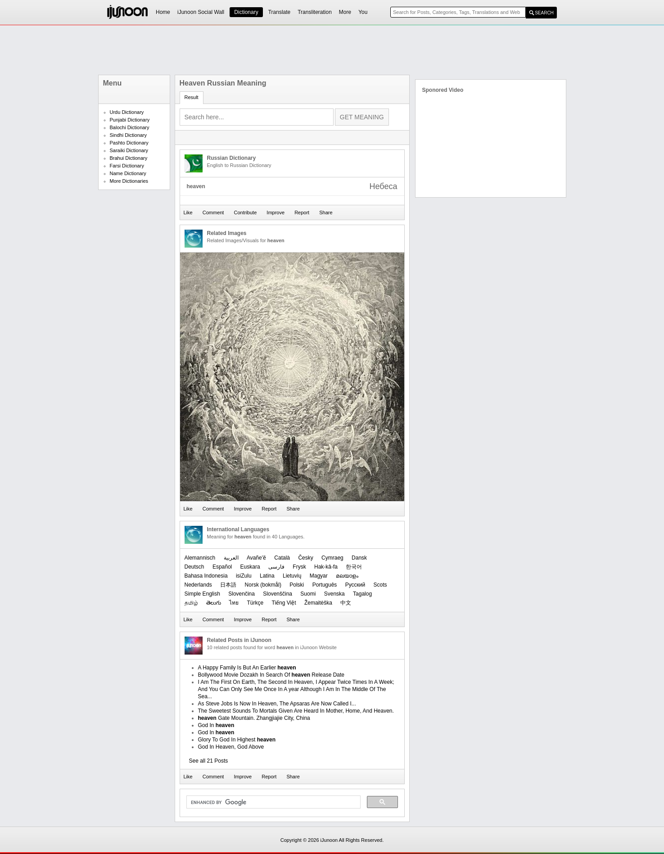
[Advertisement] (332, 50)
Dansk (359, 558)
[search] (272, 802)
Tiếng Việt (284, 603)
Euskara (250, 567)
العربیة (231, 558)
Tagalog (362, 594)
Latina (267, 576)
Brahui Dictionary (129, 158)
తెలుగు (213, 603)
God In (216, 725)
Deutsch (194, 567)
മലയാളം (347, 576)
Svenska (334, 594)
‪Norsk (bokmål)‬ (263, 585)
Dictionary (246, 12)
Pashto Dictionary (129, 142)
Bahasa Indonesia (206, 576)
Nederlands (198, 585)
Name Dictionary (128, 173)
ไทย (234, 603)
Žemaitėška (318, 603)
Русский (355, 585)
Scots (380, 585)
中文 (345, 603)
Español (222, 567)
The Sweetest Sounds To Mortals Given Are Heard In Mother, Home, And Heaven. (296, 711)
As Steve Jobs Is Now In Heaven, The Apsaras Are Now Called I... (277, 703)
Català (282, 558)
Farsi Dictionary (127, 165)
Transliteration (315, 12)
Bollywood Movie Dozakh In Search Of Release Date (271, 675)
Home (163, 12)
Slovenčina (241, 594)
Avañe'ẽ (256, 558)
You (362, 12)
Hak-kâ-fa (326, 567)
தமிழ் (191, 603)
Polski (296, 585)
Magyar (319, 576)
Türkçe (255, 603)
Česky (305, 558)
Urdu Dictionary (127, 112)
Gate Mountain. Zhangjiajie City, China (254, 718)
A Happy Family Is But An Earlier (247, 667)
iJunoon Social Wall (200, 12)
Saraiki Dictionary (129, 150)
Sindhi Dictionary (128, 135)
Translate (279, 12)
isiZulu (244, 576)
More (345, 12)
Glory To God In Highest (237, 740)
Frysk (299, 567)
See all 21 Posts (208, 761)
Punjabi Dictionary (130, 119)
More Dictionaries (129, 181)
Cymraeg (332, 558)
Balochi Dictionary (129, 127)
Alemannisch (200, 558)
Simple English (202, 594)
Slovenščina (277, 594)
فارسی (276, 567)
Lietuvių (292, 576)
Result (192, 97)
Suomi (308, 594)
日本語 (228, 585)
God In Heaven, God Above (231, 747)
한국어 (354, 567)
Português (324, 585)
